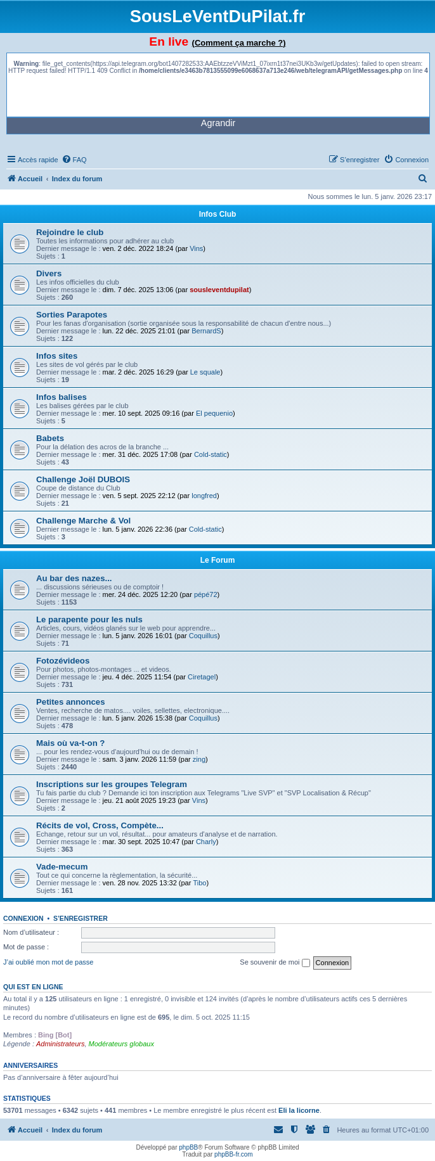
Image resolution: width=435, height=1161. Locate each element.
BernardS (206, 331)
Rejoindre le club (69, 232)
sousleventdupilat (219, 289)
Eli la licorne (299, 1110)
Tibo (199, 883)
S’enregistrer (80, 918)
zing (199, 759)
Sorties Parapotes (71, 314)
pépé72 (206, 594)
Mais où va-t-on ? (70, 743)
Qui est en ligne (33, 987)
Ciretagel (202, 677)
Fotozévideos (62, 660)
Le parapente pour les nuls (89, 619)
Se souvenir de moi (274, 962)
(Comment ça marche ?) (239, 43)
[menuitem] (74, 159)
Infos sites (56, 356)
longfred (204, 495)
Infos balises (61, 397)
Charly (206, 841)
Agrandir (218, 123)
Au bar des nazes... (74, 578)
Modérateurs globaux (121, 1044)
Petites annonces (70, 702)
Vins (196, 248)
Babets (50, 438)
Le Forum (217, 560)
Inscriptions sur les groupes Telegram (111, 784)
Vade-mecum (62, 866)
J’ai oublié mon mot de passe (48, 962)
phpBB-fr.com (233, 1154)
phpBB (188, 1147)
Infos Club (218, 214)
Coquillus (203, 635)
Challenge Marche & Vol (83, 520)
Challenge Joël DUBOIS (83, 479)
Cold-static (210, 454)
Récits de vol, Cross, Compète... (100, 825)
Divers (49, 273)
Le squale (205, 372)
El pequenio (214, 413)
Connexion (23, 918)
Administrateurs (60, 1044)
